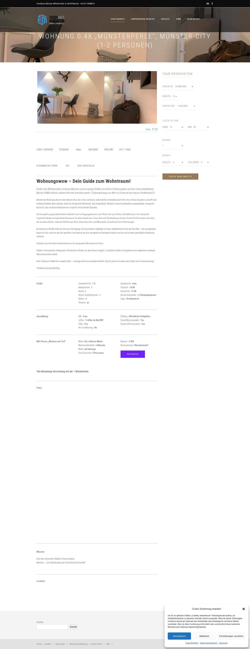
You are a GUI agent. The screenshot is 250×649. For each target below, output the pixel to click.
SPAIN (178, 19)
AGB (108, 644)
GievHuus (165, 19)
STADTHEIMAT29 (117, 19)
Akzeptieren (179, 636)
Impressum (223, 643)
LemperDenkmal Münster (142, 19)
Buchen (48, 644)
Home (39, 644)
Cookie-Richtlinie (191, 643)
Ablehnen (204, 636)
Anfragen (133, 354)
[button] (243, 608)
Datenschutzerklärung (208, 643)
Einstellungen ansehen (231, 636)
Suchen (40, 622)
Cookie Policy (96, 644)
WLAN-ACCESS (193, 19)
